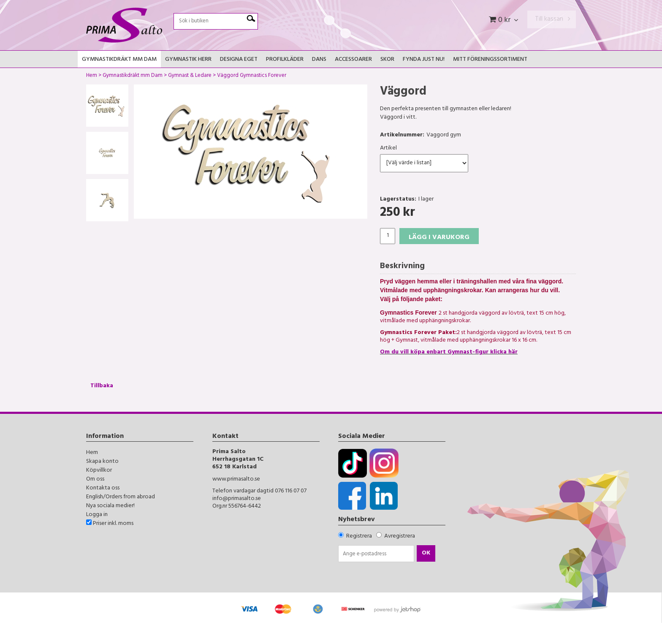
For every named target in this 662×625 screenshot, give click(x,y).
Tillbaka (101, 386)
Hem (91, 76)
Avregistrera (399, 536)
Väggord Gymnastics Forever (251, 76)
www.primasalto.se (236, 479)
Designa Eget (239, 59)
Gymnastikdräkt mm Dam (119, 59)
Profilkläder (285, 59)
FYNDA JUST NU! (424, 59)
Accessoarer (353, 59)
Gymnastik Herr (188, 59)
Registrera (359, 536)
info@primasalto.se (236, 499)
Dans (319, 59)
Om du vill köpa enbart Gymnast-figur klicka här (449, 352)
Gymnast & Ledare (190, 76)
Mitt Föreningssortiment (490, 59)
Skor (387, 59)
